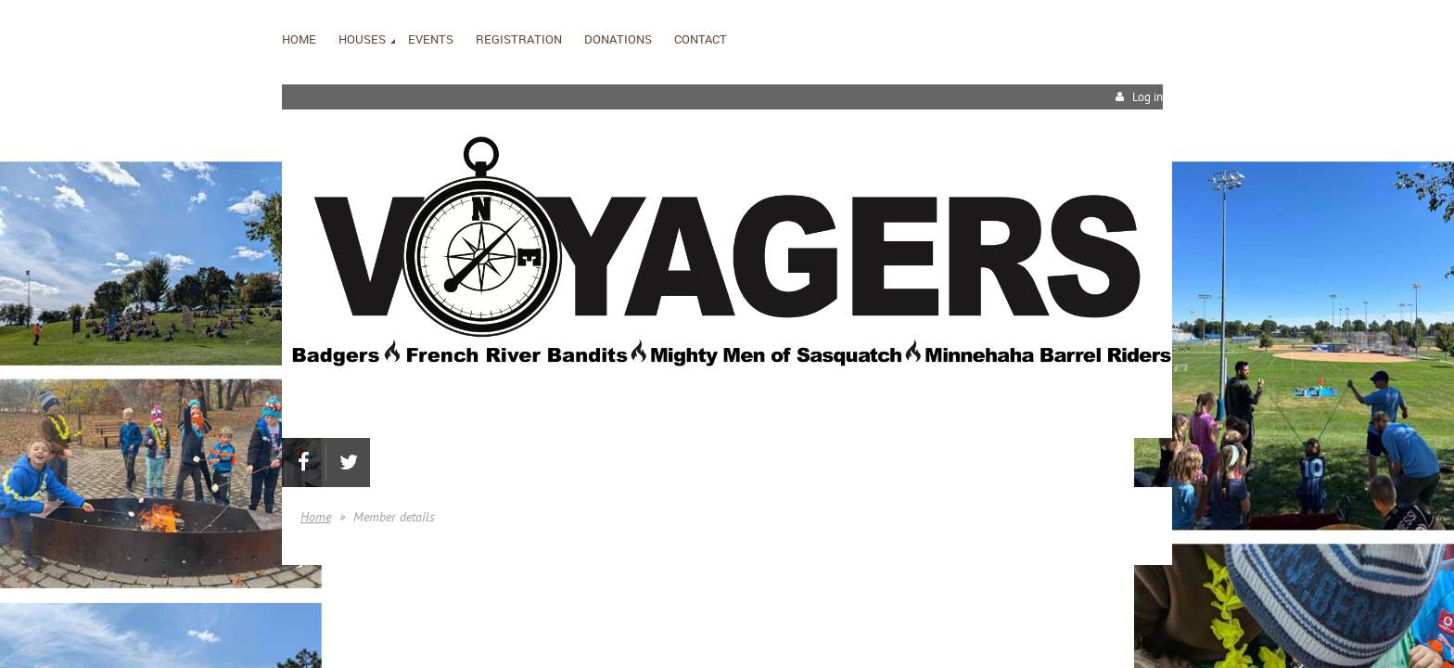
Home (315, 516)
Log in (1147, 97)
